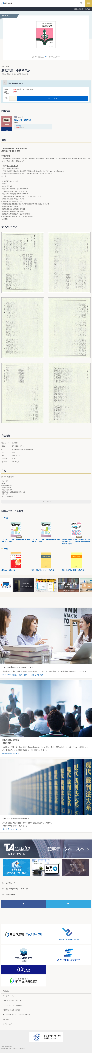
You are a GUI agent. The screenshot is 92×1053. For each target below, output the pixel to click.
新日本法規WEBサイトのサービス (17, 889)
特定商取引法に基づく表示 (11, 1010)
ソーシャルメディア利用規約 (12, 1005)
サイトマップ (7, 1024)
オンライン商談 (37, 675)
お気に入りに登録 (54, 57)
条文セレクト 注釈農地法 (22, 120)
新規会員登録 (78, 9)
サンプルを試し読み (38, 57)
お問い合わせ (10, 894)
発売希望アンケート (9, 829)
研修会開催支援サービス (11, 753)
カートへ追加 (52, 98)
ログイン (88, 9)
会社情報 (6, 1019)
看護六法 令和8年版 (8, 570)
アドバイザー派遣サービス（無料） (15, 675)
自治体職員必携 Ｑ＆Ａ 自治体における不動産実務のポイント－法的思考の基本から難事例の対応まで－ (76, 542)
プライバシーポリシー (10, 996)
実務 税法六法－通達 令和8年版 (73, 570)
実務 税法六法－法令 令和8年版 (43, 570)
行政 (6, 518)
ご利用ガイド (10, 883)
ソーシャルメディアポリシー (12, 1000)
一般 (6, 549)
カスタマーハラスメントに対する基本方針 (16, 1015)
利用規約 (6, 991)
